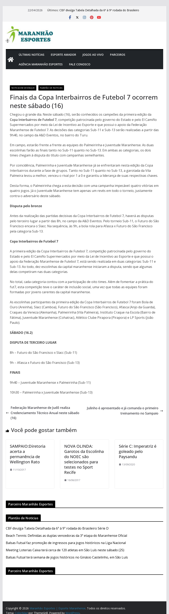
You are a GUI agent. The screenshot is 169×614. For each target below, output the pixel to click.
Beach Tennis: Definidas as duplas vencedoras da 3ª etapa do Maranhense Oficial (66, 535)
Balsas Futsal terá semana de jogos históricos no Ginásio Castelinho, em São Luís (67, 557)
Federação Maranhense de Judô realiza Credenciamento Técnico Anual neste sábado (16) (42, 412)
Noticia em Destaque (23, 87)
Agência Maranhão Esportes (41, 64)
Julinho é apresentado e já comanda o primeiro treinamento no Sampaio (125, 411)
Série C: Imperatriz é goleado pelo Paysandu (137, 451)
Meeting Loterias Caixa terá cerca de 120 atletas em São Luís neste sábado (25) (65, 550)
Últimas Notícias (31, 55)
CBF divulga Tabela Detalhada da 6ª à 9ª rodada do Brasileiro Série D (57, 528)
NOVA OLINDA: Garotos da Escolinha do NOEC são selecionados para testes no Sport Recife (84, 459)
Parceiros (117, 55)
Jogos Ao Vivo (93, 55)
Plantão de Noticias (51, 87)
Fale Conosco (79, 64)
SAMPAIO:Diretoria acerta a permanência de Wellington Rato (27, 454)
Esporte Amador (63, 55)
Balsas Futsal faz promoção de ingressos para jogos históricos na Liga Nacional (66, 543)
